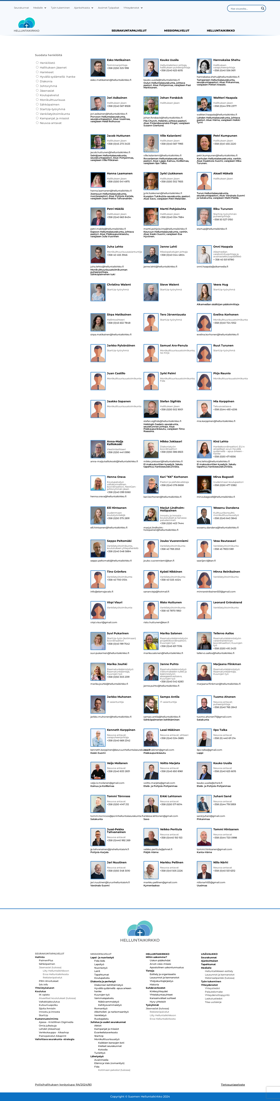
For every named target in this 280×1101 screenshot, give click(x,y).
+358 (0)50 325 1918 (118, 68)
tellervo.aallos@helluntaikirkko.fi (215, 653)
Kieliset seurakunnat (110, 1046)
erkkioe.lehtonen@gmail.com (161, 816)
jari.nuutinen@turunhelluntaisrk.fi (110, 882)
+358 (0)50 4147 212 (118, 804)
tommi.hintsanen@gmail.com (214, 849)
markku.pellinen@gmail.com (160, 882)
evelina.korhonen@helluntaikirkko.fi (218, 334)
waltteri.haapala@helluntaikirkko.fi (217, 114)
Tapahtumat (101, 974)
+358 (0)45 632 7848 (118, 323)
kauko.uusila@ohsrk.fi (209, 783)
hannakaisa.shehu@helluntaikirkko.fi (218, 77)
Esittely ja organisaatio (163, 974)
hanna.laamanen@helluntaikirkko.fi (111, 191)
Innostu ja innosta (49, 1011)
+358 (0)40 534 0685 (172, 738)
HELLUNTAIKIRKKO (221, 30)
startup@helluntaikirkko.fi (212, 229)
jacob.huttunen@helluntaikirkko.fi (110, 152)
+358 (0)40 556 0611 (224, 70)
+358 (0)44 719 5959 (224, 804)
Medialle (38, 7)
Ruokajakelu (101, 1018)
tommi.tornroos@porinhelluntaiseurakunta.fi (114, 816)
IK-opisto (44, 994)
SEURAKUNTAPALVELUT (129, 30)
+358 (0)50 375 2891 (118, 518)
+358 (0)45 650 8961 (171, 771)
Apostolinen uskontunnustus (167, 967)
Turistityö (99, 1052)
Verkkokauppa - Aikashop (54, 1032)
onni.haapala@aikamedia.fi (212, 266)
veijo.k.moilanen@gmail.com (107, 783)
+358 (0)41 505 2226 (171, 871)
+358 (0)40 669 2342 (118, 740)
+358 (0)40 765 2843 (225, 707)
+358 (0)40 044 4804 (172, 255)
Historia (154, 984)
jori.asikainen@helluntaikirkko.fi (108, 114)
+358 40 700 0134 (117, 580)
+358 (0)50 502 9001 (171, 409)
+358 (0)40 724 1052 (224, 323)
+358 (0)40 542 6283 (172, 681)
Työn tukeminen (60, 7)
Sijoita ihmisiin (47, 1008)
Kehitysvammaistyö (110, 1004)
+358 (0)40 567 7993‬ (171, 144)
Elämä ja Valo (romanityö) (109, 1063)
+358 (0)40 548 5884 (119, 551)
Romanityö (101, 1008)
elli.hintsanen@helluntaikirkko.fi (109, 527)
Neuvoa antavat (51, 123)
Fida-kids (99, 960)
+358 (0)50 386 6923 (171, 452)
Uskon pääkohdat (160, 960)
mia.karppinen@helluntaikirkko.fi (216, 421)
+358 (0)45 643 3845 (225, 518)
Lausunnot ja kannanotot (164, 977)
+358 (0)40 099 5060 (119, 492)
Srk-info (43, 984)
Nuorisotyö (101, 967)
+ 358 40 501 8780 (223, 259)
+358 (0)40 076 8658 (172, 485)
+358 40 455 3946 (117, 255)
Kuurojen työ (102, 994)
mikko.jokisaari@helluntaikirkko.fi (163, 461)
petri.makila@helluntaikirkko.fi (108, 229)
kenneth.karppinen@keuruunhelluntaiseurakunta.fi (114, 750)
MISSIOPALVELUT (176, 30)
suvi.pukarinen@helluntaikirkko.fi (109, 653)
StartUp (43, 1015)
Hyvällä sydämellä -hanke (57, 76)
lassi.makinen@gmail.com (159, 750)
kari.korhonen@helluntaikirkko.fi (163, 497)
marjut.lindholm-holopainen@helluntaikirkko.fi (161, 528)
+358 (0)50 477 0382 (225, 485)
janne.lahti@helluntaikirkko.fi (160, 266)
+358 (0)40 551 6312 (224, 871)
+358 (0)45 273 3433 (118, 144)
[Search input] (245, 8)
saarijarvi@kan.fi (206, 561)
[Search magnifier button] (262, 8)
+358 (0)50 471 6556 (224, 456)
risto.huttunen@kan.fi (156, 622)
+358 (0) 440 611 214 (224, 738)
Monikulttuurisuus (52, 100)
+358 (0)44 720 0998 (225, 838)
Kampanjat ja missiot (54, 118)
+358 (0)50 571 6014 (171, 804)
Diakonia (46, 81)
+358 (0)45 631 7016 (171, 646)
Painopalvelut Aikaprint (52, 1035)
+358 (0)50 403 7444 (172, 523)
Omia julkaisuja (48, 1025)
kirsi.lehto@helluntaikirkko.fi (213, 461)
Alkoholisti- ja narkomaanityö (111, 1011)
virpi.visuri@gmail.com (103, 622)
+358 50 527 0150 (223, 219)
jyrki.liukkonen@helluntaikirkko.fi (163, 193)
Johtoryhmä (48, 86)
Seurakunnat (21, 7)
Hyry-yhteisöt (158, 1001)
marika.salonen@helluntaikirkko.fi (163, 653)
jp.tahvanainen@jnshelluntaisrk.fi (109, 849)
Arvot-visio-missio (160, 963)
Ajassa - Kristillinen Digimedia (56, 1022)
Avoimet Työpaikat (108, 7)
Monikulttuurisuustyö (107, 1039)
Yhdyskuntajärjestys (161, 981)
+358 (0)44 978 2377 (225, 106)
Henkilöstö (47, 63)
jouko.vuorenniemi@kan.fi (159, 561)
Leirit (97, 971)
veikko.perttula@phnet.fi (158, 849)
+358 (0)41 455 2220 (224, 144)
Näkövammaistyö (108, 1001)
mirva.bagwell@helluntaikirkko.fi (216, 497)
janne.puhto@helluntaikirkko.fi (161, 686)
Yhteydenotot (131, 7)
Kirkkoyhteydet (159, 991)
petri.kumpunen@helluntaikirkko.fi (217, 155)
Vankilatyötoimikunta (55, 114)
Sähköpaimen (50, 104)
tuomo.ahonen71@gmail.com (214, 717)
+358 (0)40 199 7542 (118, 644)
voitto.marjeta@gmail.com (159, 783)
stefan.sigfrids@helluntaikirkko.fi (162, 421)
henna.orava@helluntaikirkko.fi (108, 496)
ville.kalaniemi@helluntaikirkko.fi (163, 155)
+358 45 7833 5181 (223, 549)
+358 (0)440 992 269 (118, 840)
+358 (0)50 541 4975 (118, 181)
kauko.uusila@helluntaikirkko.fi (162, 80)
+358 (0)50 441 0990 (118, 452)
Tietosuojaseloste (233, 1084)
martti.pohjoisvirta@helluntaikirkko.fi (165, 229)
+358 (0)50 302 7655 (171, 181)
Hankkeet (47, 72)
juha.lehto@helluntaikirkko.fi (107, 266)
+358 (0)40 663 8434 (119, 217)
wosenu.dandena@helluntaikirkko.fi (218, 527)
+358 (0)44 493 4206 (225, 409)
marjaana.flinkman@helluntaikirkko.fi (219, 684)
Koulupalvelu (102, 977)
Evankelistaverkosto (106, 1032)
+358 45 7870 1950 (170, 611)
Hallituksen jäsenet (53, 67)
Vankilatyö (100, 1015)
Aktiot (98, 1025)
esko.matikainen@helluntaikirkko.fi (110, 80)
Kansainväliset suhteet (163, 998)
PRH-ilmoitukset (49, 981)
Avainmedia (101, 1059)
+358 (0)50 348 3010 (118, 871)
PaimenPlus (46, 960)
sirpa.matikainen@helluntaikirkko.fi (111, 334)
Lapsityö (99, 964)
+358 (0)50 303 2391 (118, 677)
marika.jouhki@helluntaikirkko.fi (109, 684)
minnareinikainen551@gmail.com (216, 591)
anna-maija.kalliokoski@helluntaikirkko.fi (114, 461)
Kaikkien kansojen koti (111, 1042)
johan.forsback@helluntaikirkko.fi (163, 118)
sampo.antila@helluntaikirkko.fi (162, 717)
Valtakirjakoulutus (49, 1001)
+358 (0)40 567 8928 (118, 106)
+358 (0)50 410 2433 (224, 648)
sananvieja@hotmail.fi (156, 591)
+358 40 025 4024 (170, 580)
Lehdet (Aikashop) (49, 1028)
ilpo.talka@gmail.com (209, 750)
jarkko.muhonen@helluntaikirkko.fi (111, 717)
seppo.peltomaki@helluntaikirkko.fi (111, 561)
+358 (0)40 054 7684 (172, 217)
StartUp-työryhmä (52, 109)
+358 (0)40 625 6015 (171, 70)
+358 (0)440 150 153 (171, 838)
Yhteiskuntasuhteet (161, 994)
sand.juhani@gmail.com (211, 816)
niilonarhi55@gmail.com (211, 882)
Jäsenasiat (47, 90)
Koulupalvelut (49, 95)
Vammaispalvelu (104, 998)
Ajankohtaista (82, 7)
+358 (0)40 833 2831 (118, 771)
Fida (96, 1066)
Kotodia (103, 1049)
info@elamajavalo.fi (101, 591)
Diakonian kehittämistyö (108, 984)
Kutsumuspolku (48, 1004)
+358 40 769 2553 (170, 549)
